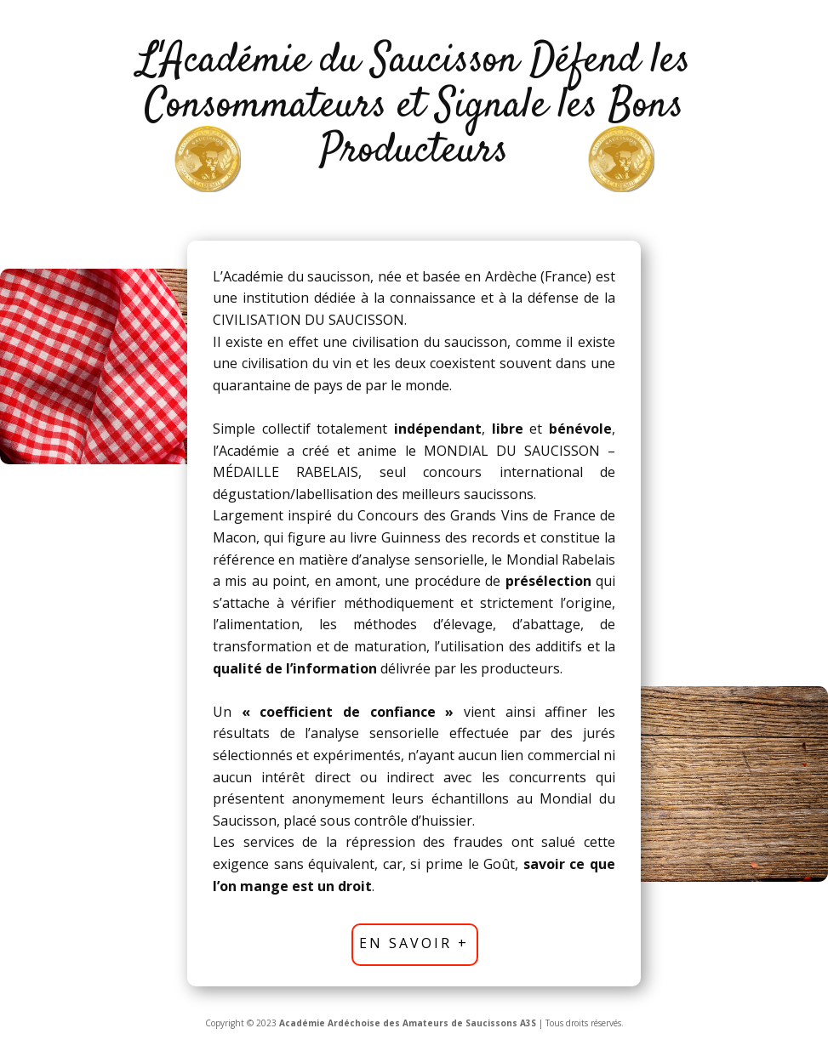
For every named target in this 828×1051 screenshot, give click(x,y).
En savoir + (414, 943)
